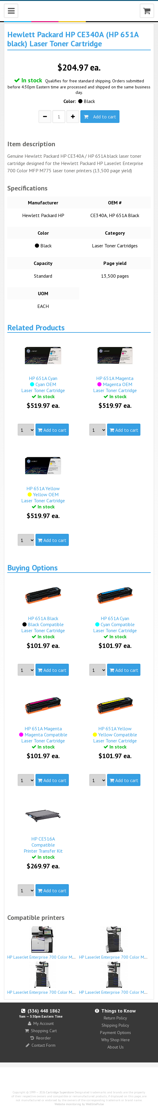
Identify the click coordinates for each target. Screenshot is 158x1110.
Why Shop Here (115, 1039)
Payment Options (115, 1032)
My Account (41, 1023)
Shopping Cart (41, 1030)
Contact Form (40, 1045)
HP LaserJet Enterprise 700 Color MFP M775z (48, 978)
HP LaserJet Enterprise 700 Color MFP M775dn (50, 943)
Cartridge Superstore (60, 1092)
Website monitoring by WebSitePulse (79, 1104)
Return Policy (115, 1018)
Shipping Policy (115, 1025)
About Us (115, 1047)
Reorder (40, 1038)
